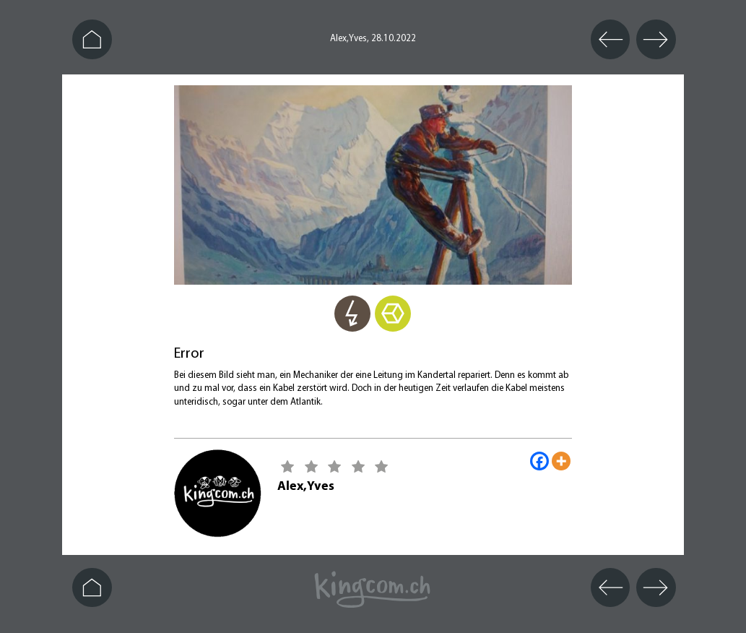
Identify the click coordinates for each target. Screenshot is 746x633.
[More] (561, 461)
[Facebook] (539, 461)
